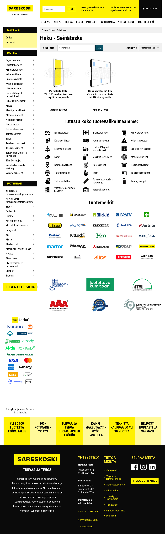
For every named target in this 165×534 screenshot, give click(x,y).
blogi (79, 22)
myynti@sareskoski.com (92, 7)
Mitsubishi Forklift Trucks (18, 249)
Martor (9, 239)
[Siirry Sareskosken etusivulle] (19, 9)
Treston (10, 275)
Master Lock (12, 244)
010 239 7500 (87, 10)
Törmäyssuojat (13, 160)
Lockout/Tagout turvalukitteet (14, 95)
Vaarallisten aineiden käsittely (16, 167)
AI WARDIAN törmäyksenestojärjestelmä (19, 200)
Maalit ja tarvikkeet (15, 110)
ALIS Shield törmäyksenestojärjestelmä (19, 193)
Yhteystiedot (126, 22)
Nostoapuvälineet (14, 119)
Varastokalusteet (14, 173)
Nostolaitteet (12, 124)
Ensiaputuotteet (14, 65)
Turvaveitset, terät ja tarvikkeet (16, 154)
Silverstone (11, 258)
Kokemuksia (108, 22)
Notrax (9, 253)
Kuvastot (10, 42)
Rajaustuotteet (13, 60)
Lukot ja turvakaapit (16, 101)
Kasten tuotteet (14, 220)
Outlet (9, 37)
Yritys (57, 22)
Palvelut (91, 22)
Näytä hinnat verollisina (120, 10)
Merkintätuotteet (14, 115)
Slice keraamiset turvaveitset (14, 265)
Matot (9, 105)
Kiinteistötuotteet (14, 69)
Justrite (10, 216)
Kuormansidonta (14, 79)
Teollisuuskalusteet (15, 143)
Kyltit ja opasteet (14, 83)
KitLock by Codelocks (17, 225)
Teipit (8, 138)
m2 (7, 234)
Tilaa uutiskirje (21, 287)
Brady (9, 206)
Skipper (10, 270)
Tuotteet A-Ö (146, 22)
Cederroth (11, 211)
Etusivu (45, 22)
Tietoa (69, 22)
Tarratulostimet (13, 133)
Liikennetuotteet (14, 88)
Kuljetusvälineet (14, 74)
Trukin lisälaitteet (14, 148)
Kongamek (11, 230)
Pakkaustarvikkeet (15, 129)
